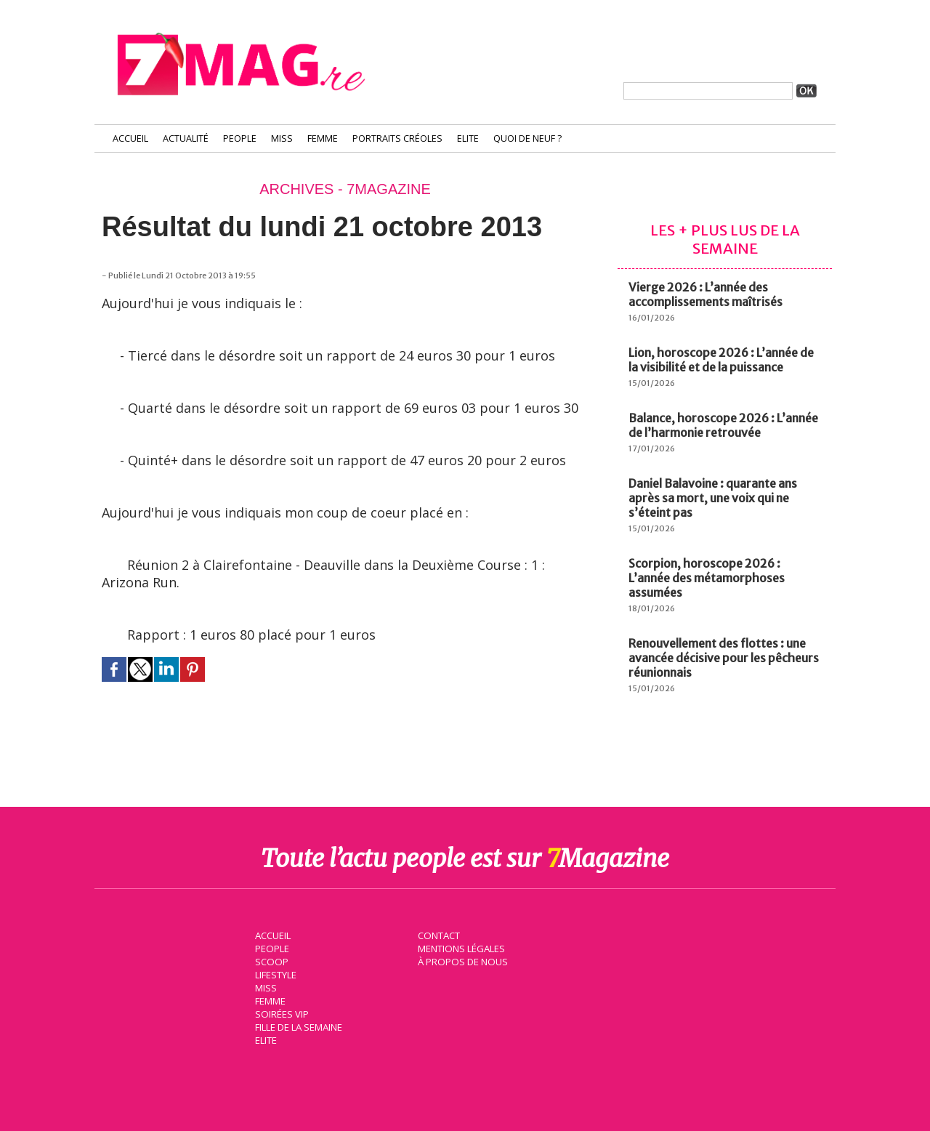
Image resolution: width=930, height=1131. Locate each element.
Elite (468, 138)
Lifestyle (275, 974)
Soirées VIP (280, 1013)
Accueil (130, 138)
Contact (438, 934)
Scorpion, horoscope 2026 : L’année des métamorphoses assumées (706, 578)
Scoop (271, 960)
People (239, 138)
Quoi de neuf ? (527, 138)
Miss (282, 138)
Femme (322, 138)
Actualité (186, 138)
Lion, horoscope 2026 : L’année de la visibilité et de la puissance (721, 359)
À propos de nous (461, 960)
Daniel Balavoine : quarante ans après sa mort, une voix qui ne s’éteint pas (712, 498)
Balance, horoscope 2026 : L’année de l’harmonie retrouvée (723, 425)
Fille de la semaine (298, 1026)
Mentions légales (460, 947)
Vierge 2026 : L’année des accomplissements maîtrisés (705, 294)
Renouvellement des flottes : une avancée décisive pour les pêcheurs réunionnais (723, 658)
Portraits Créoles (397, 138)
